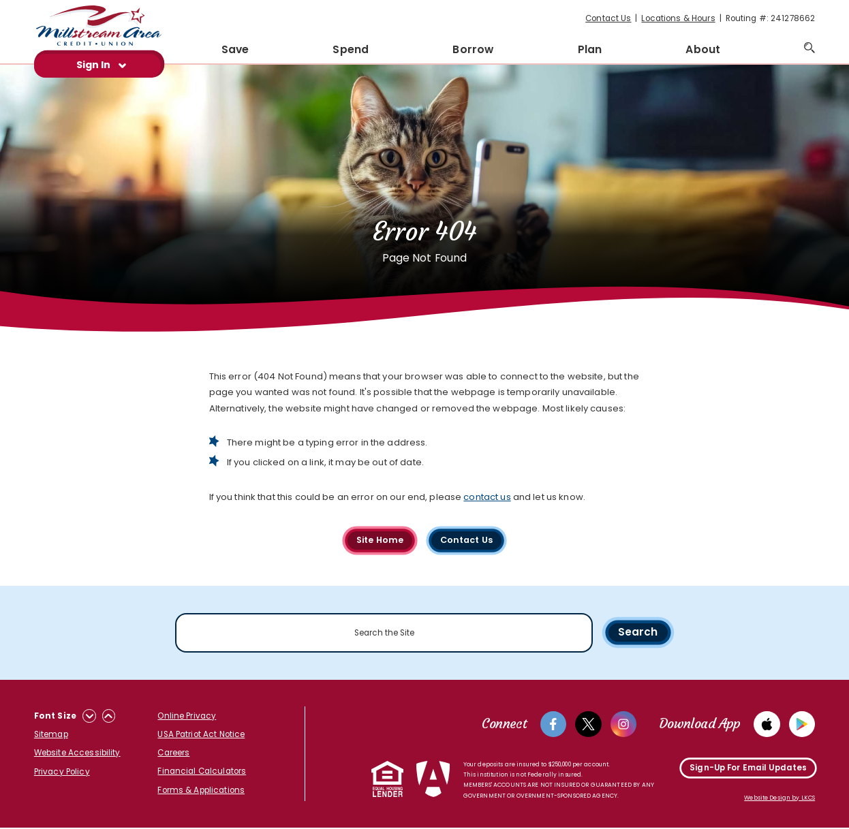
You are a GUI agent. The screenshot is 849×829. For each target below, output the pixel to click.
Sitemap (51, 735)
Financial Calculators (201, 771)
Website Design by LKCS (779, 799)
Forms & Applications (201, 790)
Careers (173, 753)
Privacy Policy (62, 772)
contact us (486, 496)
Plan (590, 49)
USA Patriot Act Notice (201, 735)
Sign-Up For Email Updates (748, 769)
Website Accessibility (77, 753)
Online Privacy (186, 716)
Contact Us (608, 18)
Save (235, 49)
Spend (351, 49)
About (702, 49)
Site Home (378, 539)
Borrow (472, 49)
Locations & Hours (678, 18)
